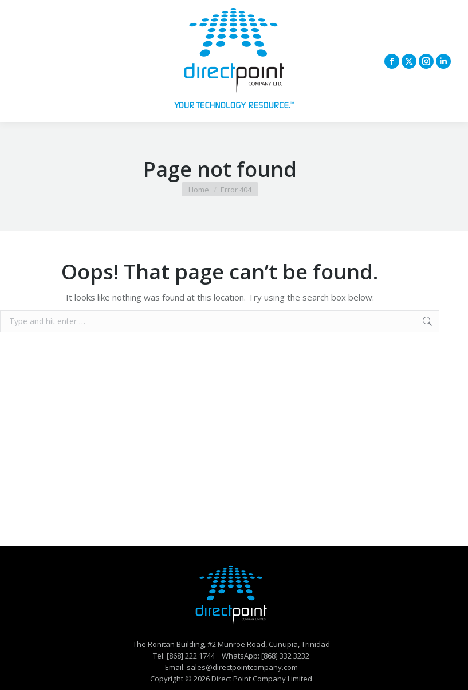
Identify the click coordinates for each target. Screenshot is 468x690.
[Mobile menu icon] (24, 61)
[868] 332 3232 (285, 655)
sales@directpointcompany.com (242, 667)
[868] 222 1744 (191, 655)
